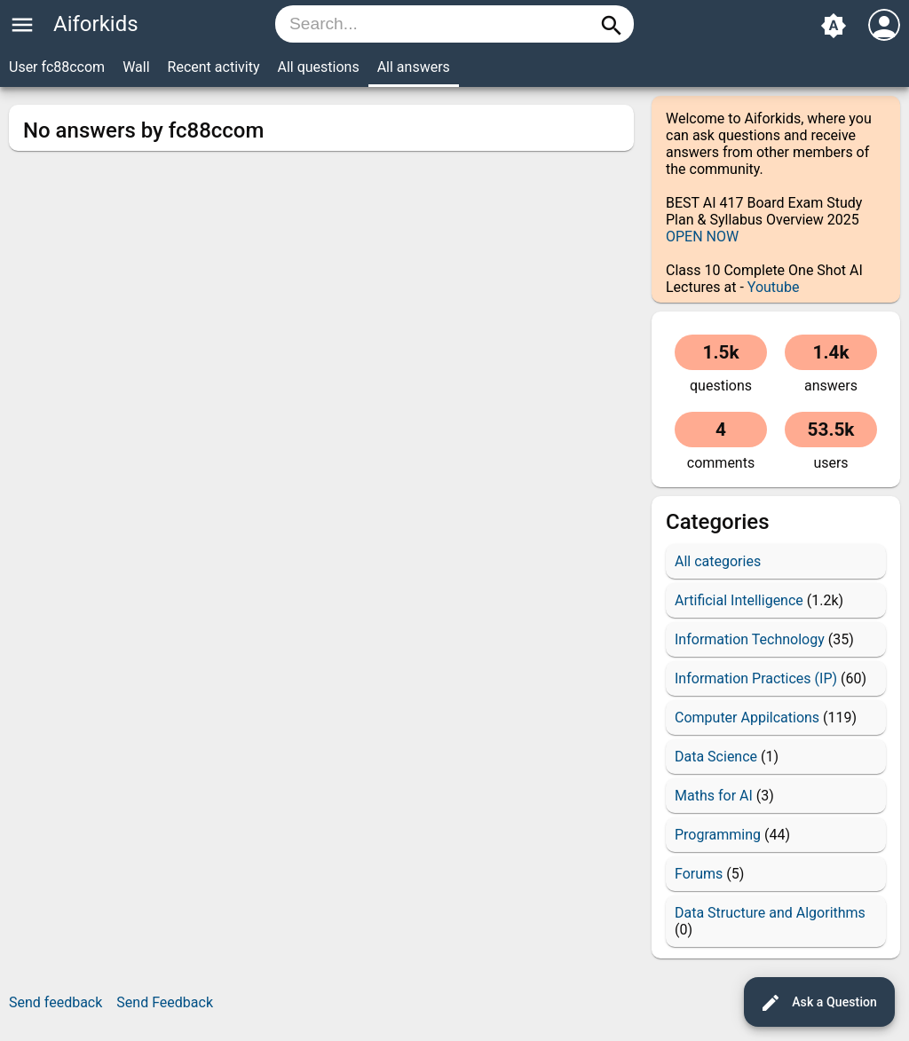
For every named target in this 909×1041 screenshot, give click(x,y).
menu (22, 25)
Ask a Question (818, 1002)
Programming (718, 834)
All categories (718, 561)
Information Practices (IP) (756, 678)
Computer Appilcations (747, 717)
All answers (413, 67)
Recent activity (214, 67)
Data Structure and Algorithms (770, 912)
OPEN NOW (702, 236)
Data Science (716, 756)
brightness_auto (833, 25)
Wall (136, 67)
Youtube (773, 287)
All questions (318, 67)
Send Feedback (164, 1002)
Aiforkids (95, 24)
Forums (699, 873)
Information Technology (750, 639)
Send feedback (55, 1002)
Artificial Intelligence (739, 600)
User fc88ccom (57, 67)
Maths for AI (714, 795)
